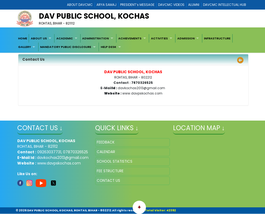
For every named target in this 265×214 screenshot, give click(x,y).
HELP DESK (108, 47)
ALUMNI (193, 4)
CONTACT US (108, 180)
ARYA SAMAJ (106, 4)
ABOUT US (39, 38)
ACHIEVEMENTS (129, 38)
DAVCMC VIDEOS (171, 4)
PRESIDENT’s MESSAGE (137, 4)
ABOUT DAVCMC (80, 4)
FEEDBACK (106, 142)
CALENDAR (106, 151)
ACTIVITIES (159, 38)
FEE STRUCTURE (110, 171)
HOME (22, 38)
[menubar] (132, 42)
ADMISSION (186, 38)
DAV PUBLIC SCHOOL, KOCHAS (94, 16)
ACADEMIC (64, 38)
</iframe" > (210, 164)
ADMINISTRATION (95, 38)
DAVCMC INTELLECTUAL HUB (224, 4)
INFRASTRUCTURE (217, 38)
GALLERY (24, 47)
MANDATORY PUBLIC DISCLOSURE (65, 47)
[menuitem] (22, 38)
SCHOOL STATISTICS (114, 161)
